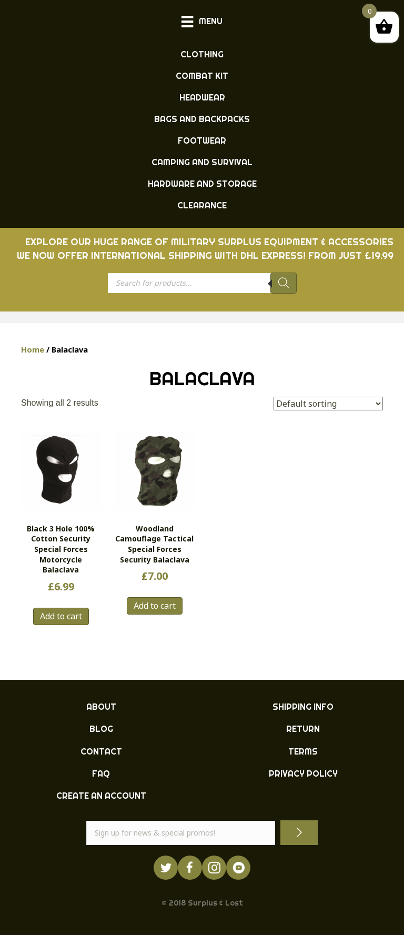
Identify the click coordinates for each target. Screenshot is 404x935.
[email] (180, 833)
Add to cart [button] (61, 616)
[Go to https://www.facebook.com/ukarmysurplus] (190, 868)
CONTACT (101, 751)
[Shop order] (328, 403)
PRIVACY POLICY (303, 773)
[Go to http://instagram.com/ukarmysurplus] (214, 868)
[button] (299, 832)
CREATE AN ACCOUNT (101, 795)
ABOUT (101, 706)
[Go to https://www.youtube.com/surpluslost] (238, 868)
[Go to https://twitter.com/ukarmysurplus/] (166, 868)
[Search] (283, 283)
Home (32, 349)
